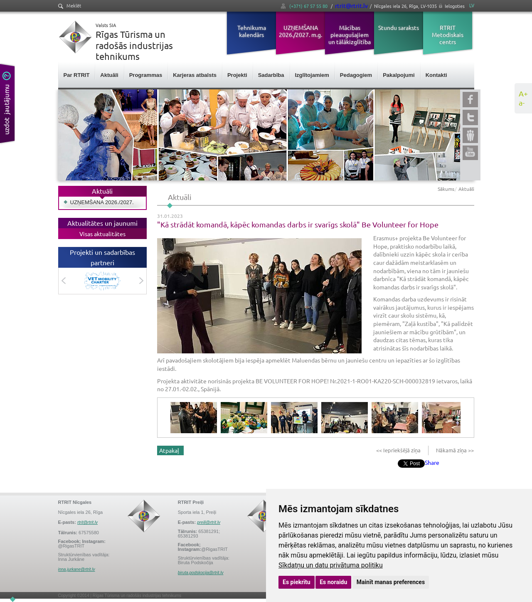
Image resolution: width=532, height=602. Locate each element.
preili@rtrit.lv (208, 522)
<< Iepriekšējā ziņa (399, 450)
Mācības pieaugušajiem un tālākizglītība (349, 34)
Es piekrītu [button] (296, 582)
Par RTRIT (77, 75)
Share (432, 462)
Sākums (446, 188)
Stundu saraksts (398, 27)
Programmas (145, 75)
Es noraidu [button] (333, 582)
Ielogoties (455, 5)
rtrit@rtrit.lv (351, 5)
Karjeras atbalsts (195, 75)
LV (471, 5)
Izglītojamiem (312, 75)
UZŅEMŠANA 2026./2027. (102, 202)
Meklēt (69, 5)
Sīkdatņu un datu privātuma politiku (330, 565)
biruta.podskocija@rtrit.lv (201, 572)
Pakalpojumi (399, 75)
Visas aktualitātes (102, 233)
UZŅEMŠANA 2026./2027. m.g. (300, 31)
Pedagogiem (356, 75)
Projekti (237, 75)
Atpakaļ (169, 450)
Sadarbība (271, 75)
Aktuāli (109, 75)
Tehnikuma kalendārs (251, 31)
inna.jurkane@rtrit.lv (76, 569)
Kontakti (436, 75)
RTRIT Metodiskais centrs (447, 34)
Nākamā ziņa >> (454, 450)
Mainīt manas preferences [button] (391, 582)
